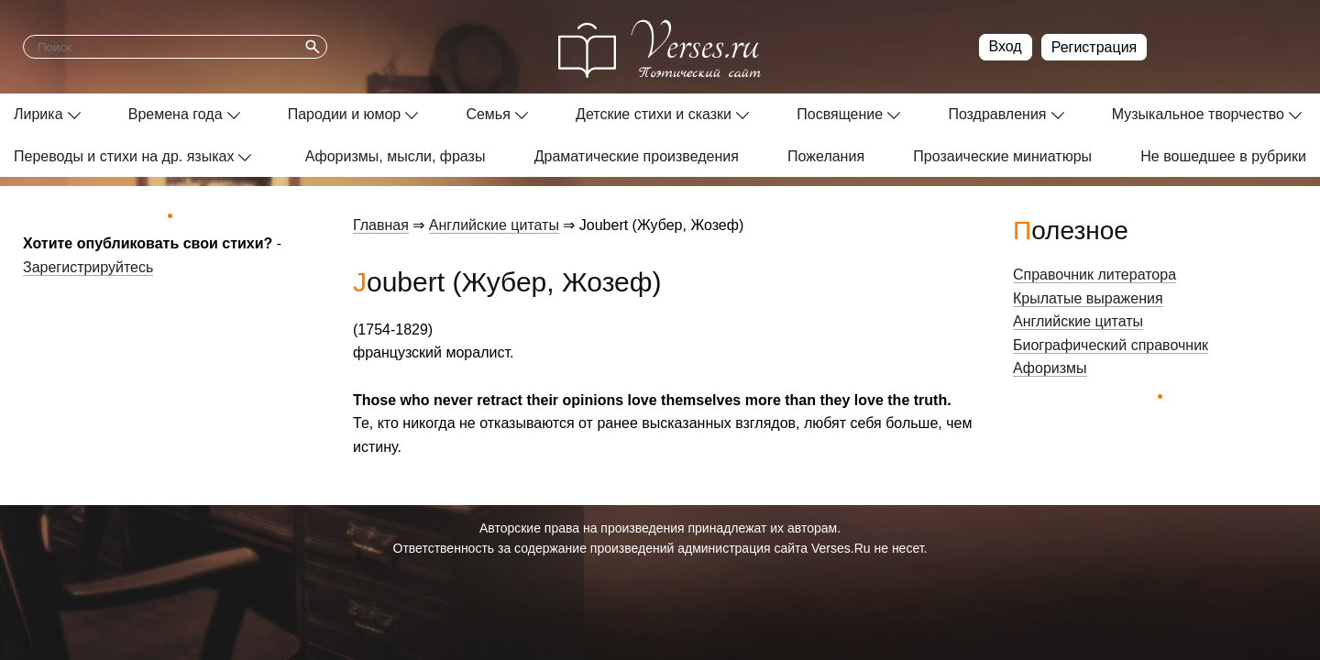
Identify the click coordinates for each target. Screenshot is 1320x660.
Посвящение (840, 114)
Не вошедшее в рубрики (1223, 156)
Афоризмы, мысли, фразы (395, 156)
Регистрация (1094, 47)
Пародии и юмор (345, 114)
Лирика (38, 114)
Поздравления (997, 114)
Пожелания (825, 156)
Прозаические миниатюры (1002, 156)
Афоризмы (1050, 368)
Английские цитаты (494, 225)
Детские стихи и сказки (654, 114)
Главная (381, 225)
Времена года (175, 114)
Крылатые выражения (1088, 298)
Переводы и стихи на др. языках (124, 156)
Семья (488, 114)
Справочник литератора (1094, 274)
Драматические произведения (636, 156)
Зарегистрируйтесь (88, 267)
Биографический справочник (1110, 345)
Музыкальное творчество (1198, 114)
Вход (1005, 46)
